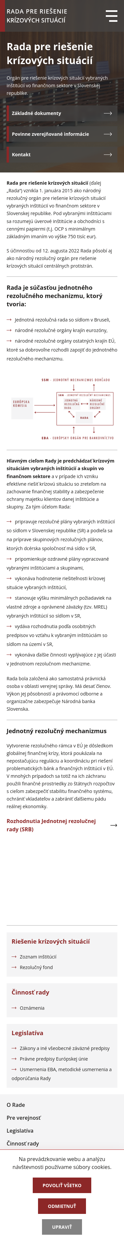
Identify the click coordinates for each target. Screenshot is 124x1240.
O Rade (16, 1104)
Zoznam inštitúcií (38, 957)
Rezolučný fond (36, 967)
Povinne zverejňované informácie (62, 134)
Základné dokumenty (62, 113)
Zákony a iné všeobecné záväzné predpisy (64, 1048)
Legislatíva (20, 1130)
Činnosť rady (23, 1143)
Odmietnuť (62, 1206)
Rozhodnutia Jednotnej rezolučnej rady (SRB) (62, 825)
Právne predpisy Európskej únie (54, 1059)
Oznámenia (32, 1008)
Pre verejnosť (24, 1117)
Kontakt (62, 154)
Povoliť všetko (62, 1185)
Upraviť (62, 1227)
